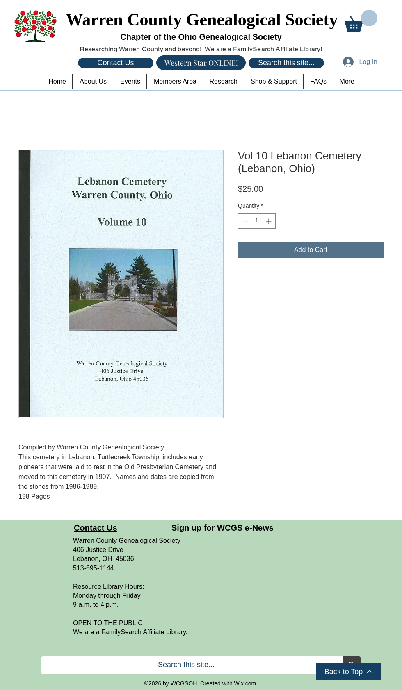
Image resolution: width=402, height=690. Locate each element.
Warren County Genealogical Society (202, 19)
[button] (361, 21)
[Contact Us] (115, 63)
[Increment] (269, 221)
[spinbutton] (256, 221)
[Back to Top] (348, 671)
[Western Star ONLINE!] (201, 62)
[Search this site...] (286, 63)
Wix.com (245, 683)
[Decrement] (244, 221)
